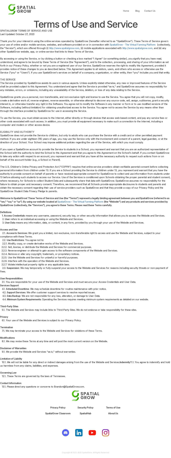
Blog (137, 10)
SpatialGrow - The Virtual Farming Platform (133, 44)
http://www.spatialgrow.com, (64, 48)
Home (126, 10)
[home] (21, 10)
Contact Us (149, 10)
